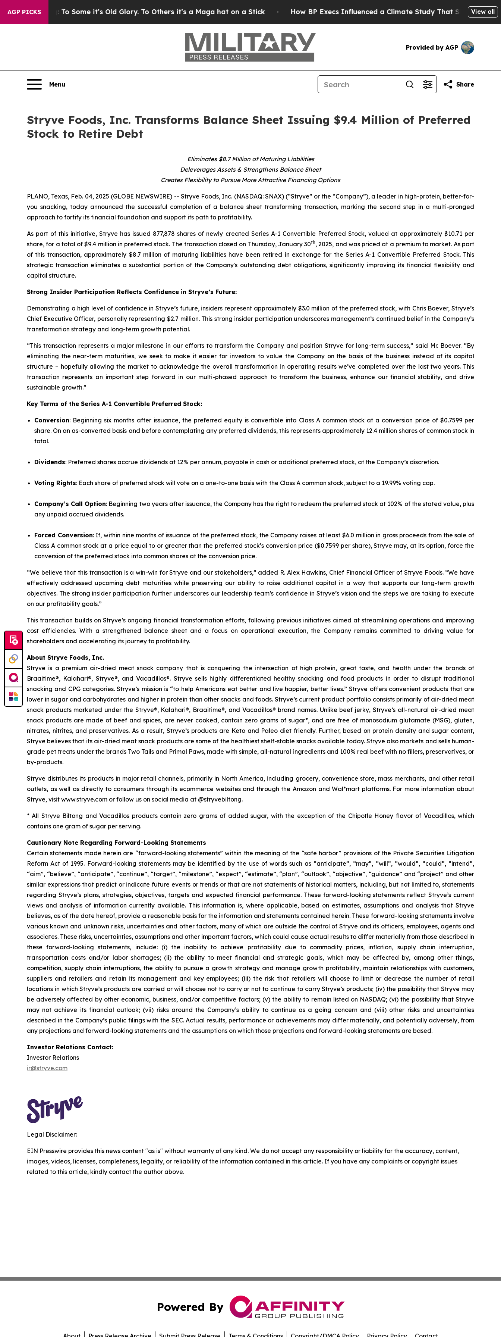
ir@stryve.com (47, 1068)
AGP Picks (24, 12)
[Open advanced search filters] (428, 84)
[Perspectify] (13, 659)
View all (483, 11)
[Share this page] (458, 84)
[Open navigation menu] (46, 84)
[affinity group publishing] (13, 678)
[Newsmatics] (13, 696)
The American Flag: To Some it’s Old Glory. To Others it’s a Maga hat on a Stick (148, 11)
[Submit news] (13, 640)
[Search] (359, 84)
